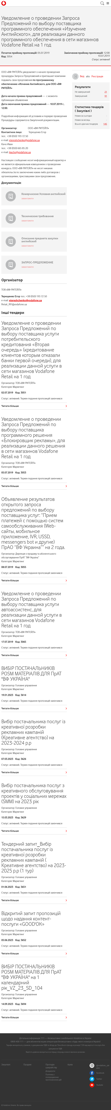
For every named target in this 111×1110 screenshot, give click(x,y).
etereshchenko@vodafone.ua (24, 140)
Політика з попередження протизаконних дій (53, 1077)
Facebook (100, 1073)
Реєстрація (97, 76)
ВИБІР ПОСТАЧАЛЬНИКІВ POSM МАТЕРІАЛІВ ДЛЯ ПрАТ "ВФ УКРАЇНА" (31, 673)
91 (106, 96)
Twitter (99, 1079)
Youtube (99, 1085)
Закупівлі (5, 1064)
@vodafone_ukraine (102, 1066)
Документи (50, 1071)
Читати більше (10, 406)
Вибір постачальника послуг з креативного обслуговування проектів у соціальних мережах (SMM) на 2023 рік (33, 793)
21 (106, 92)
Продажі (27, 1064)
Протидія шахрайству (51, 1066)
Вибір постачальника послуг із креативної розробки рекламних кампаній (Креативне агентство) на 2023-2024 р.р (33, 732)
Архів (70, 1064)
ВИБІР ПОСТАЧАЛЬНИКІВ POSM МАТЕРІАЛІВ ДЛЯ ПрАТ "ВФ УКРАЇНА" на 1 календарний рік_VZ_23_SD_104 (31, 977)
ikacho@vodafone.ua (20, 152)
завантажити (27, 198)
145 (105, 124)
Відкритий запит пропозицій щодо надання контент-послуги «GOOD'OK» (31, 918)
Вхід (78, 76)
